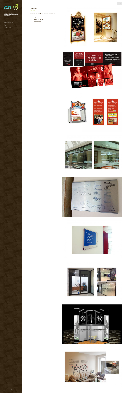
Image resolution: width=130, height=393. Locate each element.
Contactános (7, 27)
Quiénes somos (8, 22)
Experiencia (7, 25)
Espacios (33, 10)
